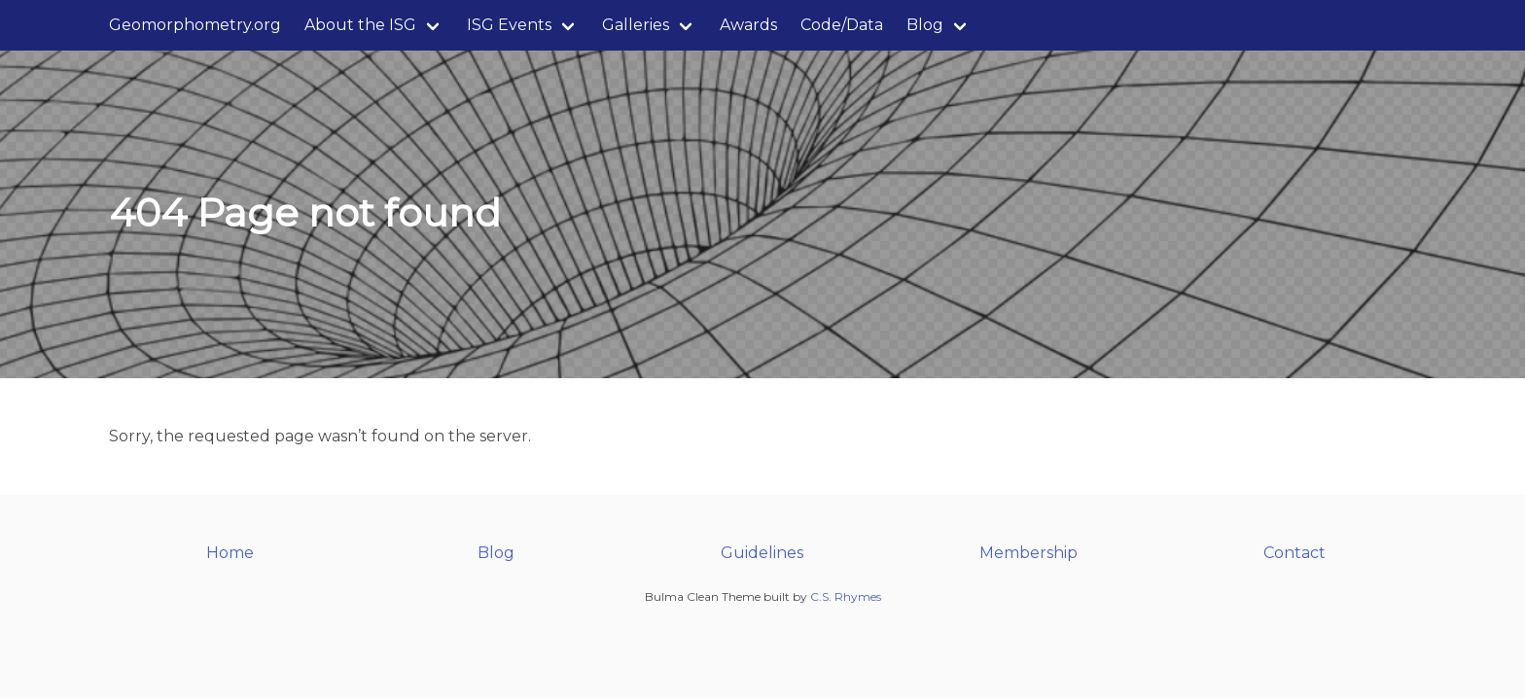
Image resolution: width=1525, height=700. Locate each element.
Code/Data (841, 25)
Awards (748, 25)
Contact (1294, 552)
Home (230, 552)
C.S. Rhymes (845, 596)
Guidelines (762, 552)
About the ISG (360, 25)
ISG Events (509, 25)
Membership (1028, 552)
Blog (924, 25)
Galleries (635, 25)
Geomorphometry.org (195, 25)
